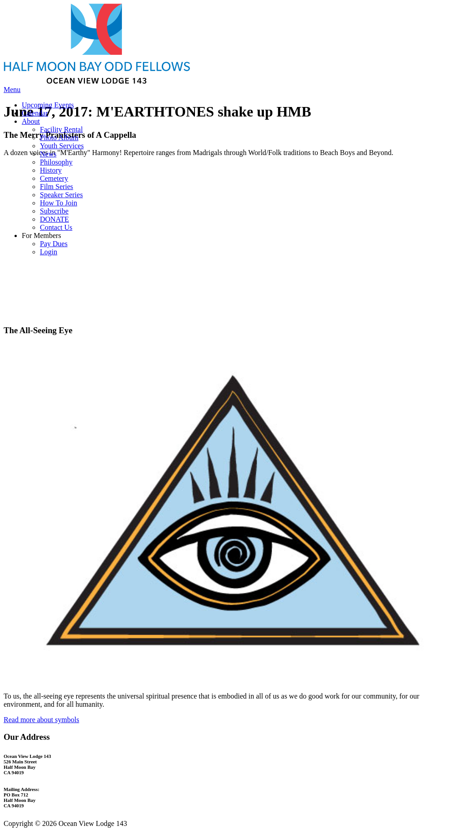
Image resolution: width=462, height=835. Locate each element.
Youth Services (62, 146)
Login (48, 252)
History (51, 170)
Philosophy (56, 162)
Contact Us (56, 227)
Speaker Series (61, 195)
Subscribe (54, 211)
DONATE (54, 219)
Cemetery (54, 178)
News (48, 154)
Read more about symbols (41, 719)
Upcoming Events (48, 105)
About (31, 121)
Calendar (35, 113)
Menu (12, 89)
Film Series (56, 186)
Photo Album (59, 137)
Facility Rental (61, 129)
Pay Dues (54, 244)
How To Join (58, 203)
